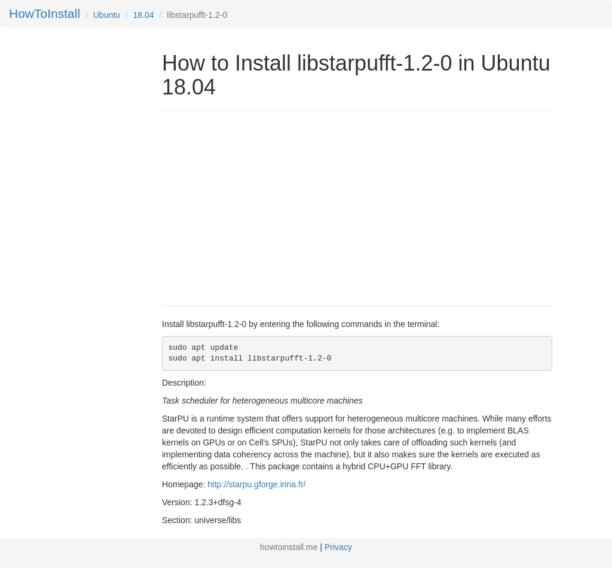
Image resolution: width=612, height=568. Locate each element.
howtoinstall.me (289, 547)
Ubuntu (106, 15)
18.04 (143, 15)
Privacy (338, 547)
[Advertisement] (262, 207)
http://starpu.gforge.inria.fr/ (256, 484)
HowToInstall (44, 13)
